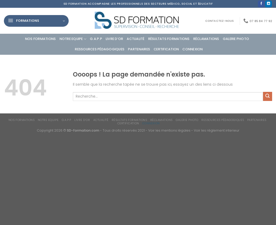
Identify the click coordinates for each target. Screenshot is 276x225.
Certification (166, 49)
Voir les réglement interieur (216, 130)
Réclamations (206, 39)
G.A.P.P (96, 39)
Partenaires (139, 49)
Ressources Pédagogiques (99, 49)
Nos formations (40, 39)
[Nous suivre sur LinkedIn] (268, 4)
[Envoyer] (267, 96)
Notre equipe (73, 39)
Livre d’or (114, 39)
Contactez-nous (219, 21)
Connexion (192, 49)
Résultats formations (169, 39)
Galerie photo (236, 39)
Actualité (135, 39)
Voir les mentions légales (169, 130)
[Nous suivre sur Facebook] (261, 4)
